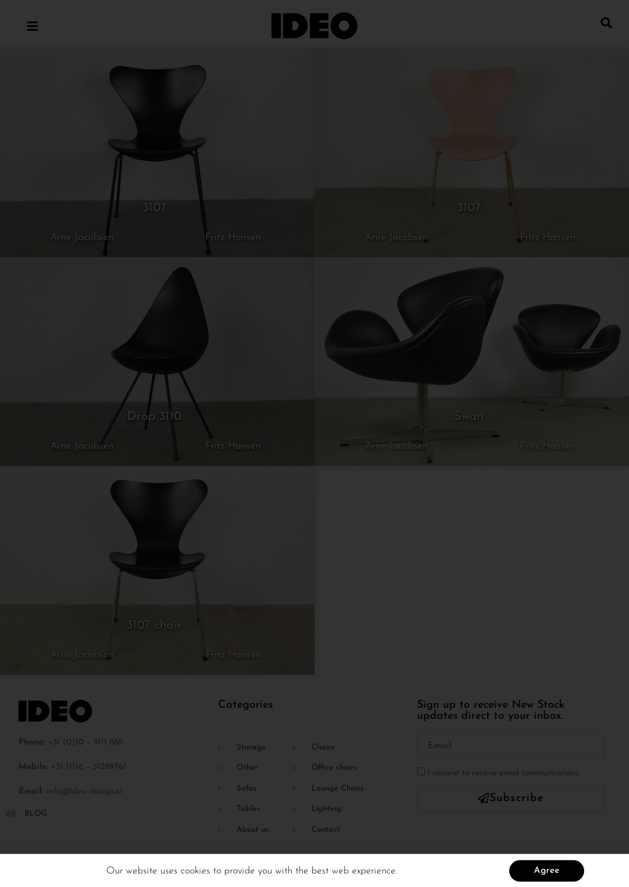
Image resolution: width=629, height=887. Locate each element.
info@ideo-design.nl (84, 791)
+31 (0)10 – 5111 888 (85, 742)
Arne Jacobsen (82, 237)
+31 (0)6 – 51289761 (89, 767)
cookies (197, 875)
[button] (606, 22)
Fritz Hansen (233, 237)
